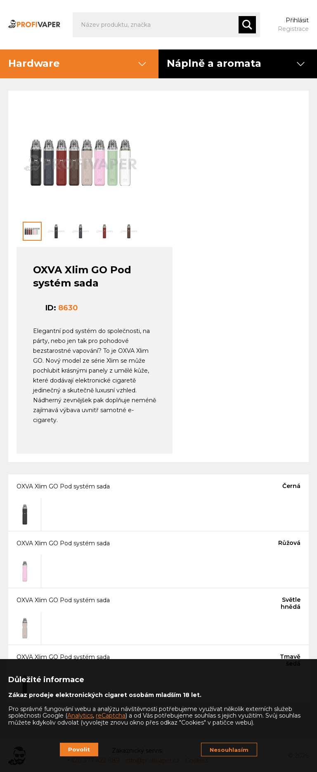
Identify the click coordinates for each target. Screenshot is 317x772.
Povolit (79, 749)
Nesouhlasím (229, 749)
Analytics (80, 715)
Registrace (293, 29)
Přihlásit (297, 20)
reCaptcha (110, 715)
